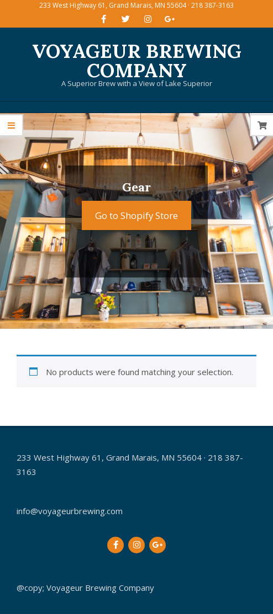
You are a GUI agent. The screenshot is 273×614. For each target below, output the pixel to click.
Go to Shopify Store (136, 215)
